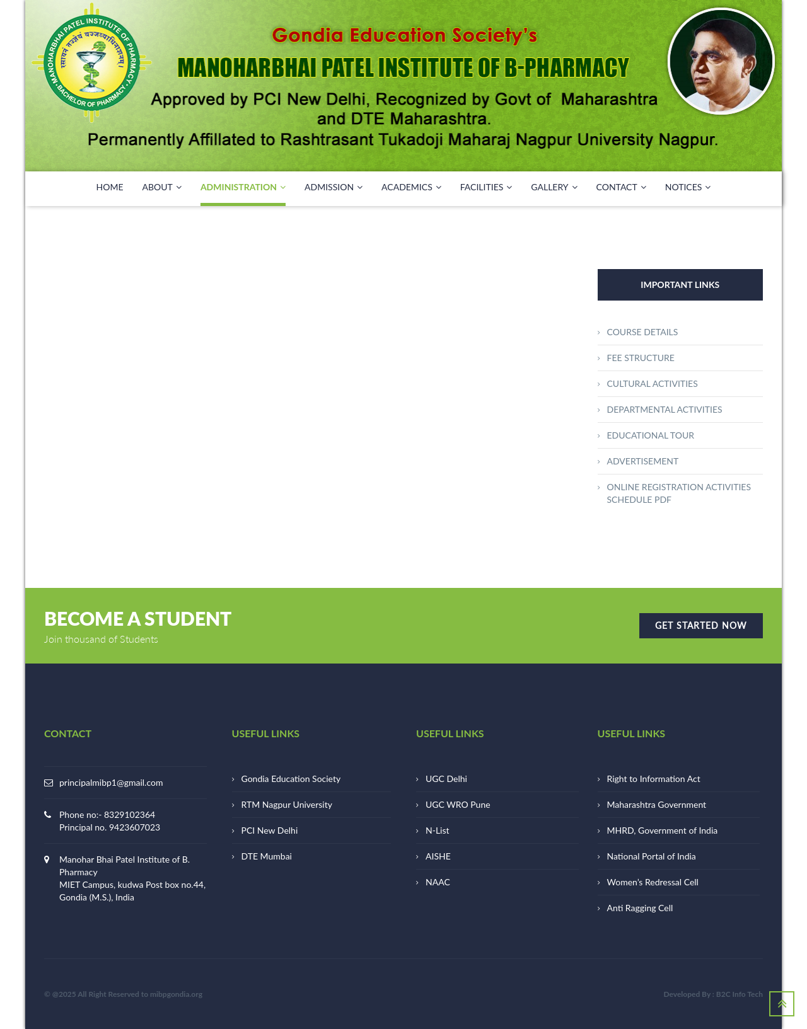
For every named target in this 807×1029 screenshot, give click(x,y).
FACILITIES (486, 187)
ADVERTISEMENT (643, 461)
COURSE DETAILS (642, 331)
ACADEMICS (411, 187)
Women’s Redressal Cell (653, 882)
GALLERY (554, 187)
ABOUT (162, 187)
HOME (110, 186)
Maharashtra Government (657, 804)
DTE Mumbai (266, 856)
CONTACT (621, 187)
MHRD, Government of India (662, 830)
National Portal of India (651, 856)
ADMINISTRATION (243, 187)
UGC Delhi (446, 778)
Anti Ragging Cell (640, 907)
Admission (334, 187)
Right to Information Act (653, 778)
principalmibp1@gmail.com (111, 782)
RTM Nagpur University (286, 804)
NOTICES (688, 187)
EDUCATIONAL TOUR (650, 435)
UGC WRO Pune (458, 804)
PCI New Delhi (269, 830)
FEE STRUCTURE (641, 357)
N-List (438, 830)
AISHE (438, 856)
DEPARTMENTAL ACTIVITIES (665, 409)
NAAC (438, 882)
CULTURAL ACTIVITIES (652, 383)
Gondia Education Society (291, 778)
